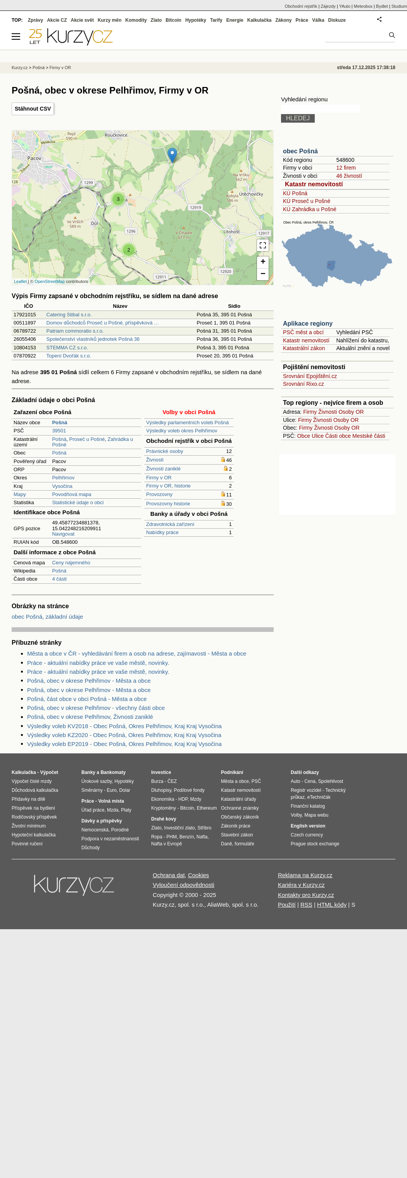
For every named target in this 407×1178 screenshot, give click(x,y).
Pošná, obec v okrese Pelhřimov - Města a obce (89, 680)
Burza (157, 781)
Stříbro (204, 828)
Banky (88, 772)
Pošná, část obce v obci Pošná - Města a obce (87, 699)
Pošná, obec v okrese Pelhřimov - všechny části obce (96, 707)
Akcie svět (82, 20)
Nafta (202, 837)
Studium (399, 6)
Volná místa (111, 801)
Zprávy (35, 20)
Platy (126, 810)
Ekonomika (162, 799)
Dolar (124, 790)
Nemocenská (95, 830)
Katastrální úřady (238, 799)
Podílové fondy (189, 790)
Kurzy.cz (20, 67)
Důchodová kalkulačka (35, 790)
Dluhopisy (161, 790)
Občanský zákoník (240, 817)
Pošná (59, 439)
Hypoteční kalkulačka (33, 835)
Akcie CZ (57, 20)
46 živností (349, 176)
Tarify (216, 20)
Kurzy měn (109, 20)
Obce (303, 436)
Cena (310, 781)
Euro (111, 790)
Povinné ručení (27, 844)
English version (308, 826)
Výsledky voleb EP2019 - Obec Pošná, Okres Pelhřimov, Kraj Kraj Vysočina (124, 744)
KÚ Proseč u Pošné (306, 201)
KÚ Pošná (295, 193)
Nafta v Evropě (166, 844)
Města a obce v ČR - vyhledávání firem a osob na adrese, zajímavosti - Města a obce (136, 653)
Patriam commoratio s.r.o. (75, 331)
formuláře (244, 844)
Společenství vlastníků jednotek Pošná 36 (93, 339)
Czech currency (307, 835)
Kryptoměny (163, 808)
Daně (226, 844)
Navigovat (63, 534)
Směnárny (92, 790)
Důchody (90, 847)
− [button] (263, 274)
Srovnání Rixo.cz (303, 384)
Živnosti (155, 460)
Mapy (20, 494)
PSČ (256, 781)
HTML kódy (332, 904)
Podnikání (232, 772)
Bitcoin (173, 20)
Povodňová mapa (71, 494)
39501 (59, 431)
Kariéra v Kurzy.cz (301, 884)
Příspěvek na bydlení (33, 808)
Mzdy (196, 799)
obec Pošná (300, 151)
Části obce (338, 436)
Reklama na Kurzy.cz (305, 875)
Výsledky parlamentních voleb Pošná (187, 422)
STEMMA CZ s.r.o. (67, 347)
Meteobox (363, 6)
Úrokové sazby (96, 781)
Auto (295, 781)
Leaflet (20, 281)
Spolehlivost (330, 781)
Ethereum (207, 808)
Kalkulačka (259, 20)
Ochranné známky (240, 808)
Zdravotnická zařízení (170, 524)
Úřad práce (92, 810)
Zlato (156, 20)
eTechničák (319, 797)
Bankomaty (113, 772)
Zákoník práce (235, 826)
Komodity (136, 20)
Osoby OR (351, 412)
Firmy (310, 412)
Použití (287, 904)
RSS (306, 904)
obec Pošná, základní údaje (47, 616)
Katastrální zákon (304, 348)
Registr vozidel (306, 790)
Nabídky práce (162, 532)
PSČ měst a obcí (303, 332)
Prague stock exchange (315, 844)
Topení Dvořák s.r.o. (69, 356)
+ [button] (263, 262)
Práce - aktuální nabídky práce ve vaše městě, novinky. (98, 662)
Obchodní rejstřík (301, 6)
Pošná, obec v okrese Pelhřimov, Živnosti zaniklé (90, 716)
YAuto (344, 6)
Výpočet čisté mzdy (32, 781)
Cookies (198, 875)
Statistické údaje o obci (77, 502)
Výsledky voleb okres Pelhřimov (181, 431)
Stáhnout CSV (33, 109)
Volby (296, 815)
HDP (183, 799)
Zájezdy (328, 6)
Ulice (318, 436)
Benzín (186, 837)
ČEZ (172, 781)
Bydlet (382, 6)
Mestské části (368, 436)
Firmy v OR (159, 478)
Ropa (156, 837)
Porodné (120, 830)
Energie (234, 20)
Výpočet (49, 772)
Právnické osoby (164, 451)
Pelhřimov (63, 478)
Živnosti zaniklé (163, 469)
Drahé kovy (163, 819)
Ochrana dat (169, 875)
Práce (302, 20)
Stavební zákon (237, 835)
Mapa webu (316, 815)
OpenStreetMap (49, 281)
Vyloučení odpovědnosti (183, 884)
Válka (318, 20)
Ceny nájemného (71, 563)
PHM (171, 837)
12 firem (346, 168)
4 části (59, 579)
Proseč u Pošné (87, 439)
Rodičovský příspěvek (34, 817)
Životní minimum (29, 826)
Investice (161, 772)
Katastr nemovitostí (314, 184)
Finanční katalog (308, 806)
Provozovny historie (168, 504)
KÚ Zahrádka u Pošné (309, 209)
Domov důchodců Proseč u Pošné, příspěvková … (103, 323)
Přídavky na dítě (28, 799)
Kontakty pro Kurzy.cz (306, 895)
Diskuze (337, 20)
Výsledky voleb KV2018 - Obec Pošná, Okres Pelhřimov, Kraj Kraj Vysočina (124, 726)
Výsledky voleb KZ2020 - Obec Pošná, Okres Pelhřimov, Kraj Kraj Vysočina (124, 735)
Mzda (112, 810)
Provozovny (159, 494)
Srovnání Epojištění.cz (310, 376)
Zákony (283, 20)
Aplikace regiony (308, 323)
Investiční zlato (179, 828)
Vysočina (62, 486)
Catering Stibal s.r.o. (69, 314)
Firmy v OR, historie (168, 486)
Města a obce (235, 781)
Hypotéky (195, 20)
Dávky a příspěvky (101, 821)
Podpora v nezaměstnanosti (110, 838)
